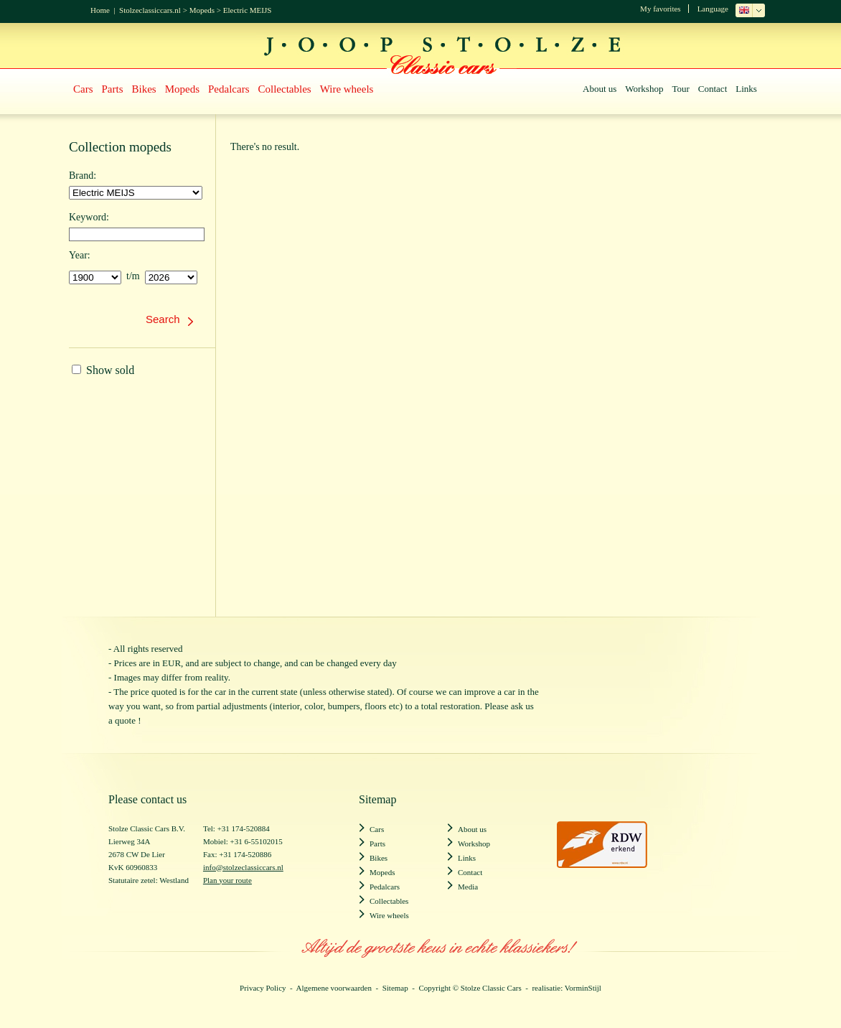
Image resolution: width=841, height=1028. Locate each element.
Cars (83, 89)
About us (599, 88)
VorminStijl (583, 987)
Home (100, 10)
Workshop (644, 88)
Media (468, 886)
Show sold (103, 370)
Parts (112, 89)
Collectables (284, 89)
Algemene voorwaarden (334, 987)
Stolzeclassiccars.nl (150, 10)
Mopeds (202, 10)
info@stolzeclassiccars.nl (243, 867)
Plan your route (227, 880)
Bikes (144, 89)
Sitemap (395, 987)
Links (746, 88)
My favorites (660, 8)
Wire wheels (347, 89)
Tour (680, 88)
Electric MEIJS (247, 10)
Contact (712, 88)
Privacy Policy (263, 987)
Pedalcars (228, 89)
